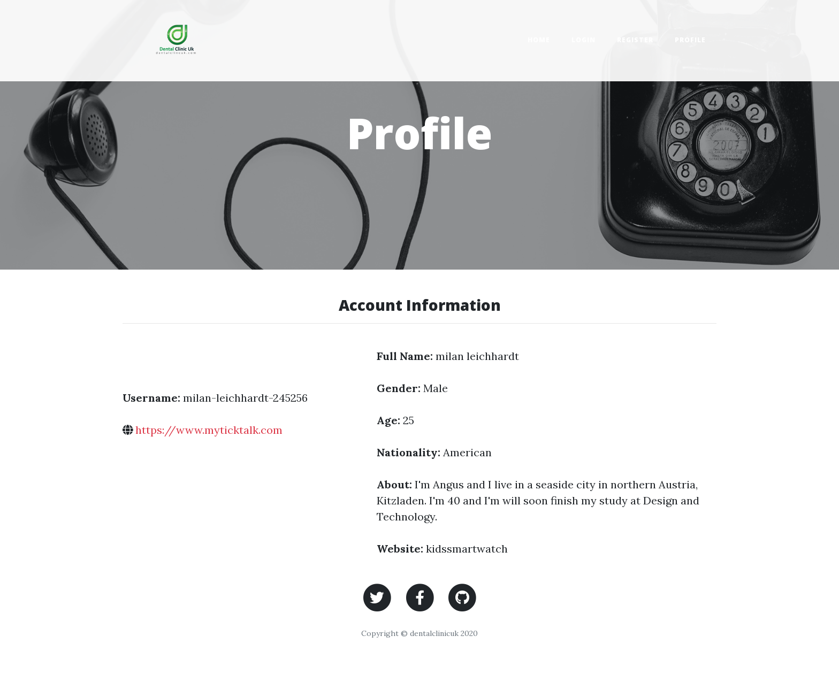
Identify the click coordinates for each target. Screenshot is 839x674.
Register (635, 39)
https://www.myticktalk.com (209, 429)
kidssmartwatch (467, 548)
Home (539, 39)
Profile (690, 39)
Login (583, 39)
